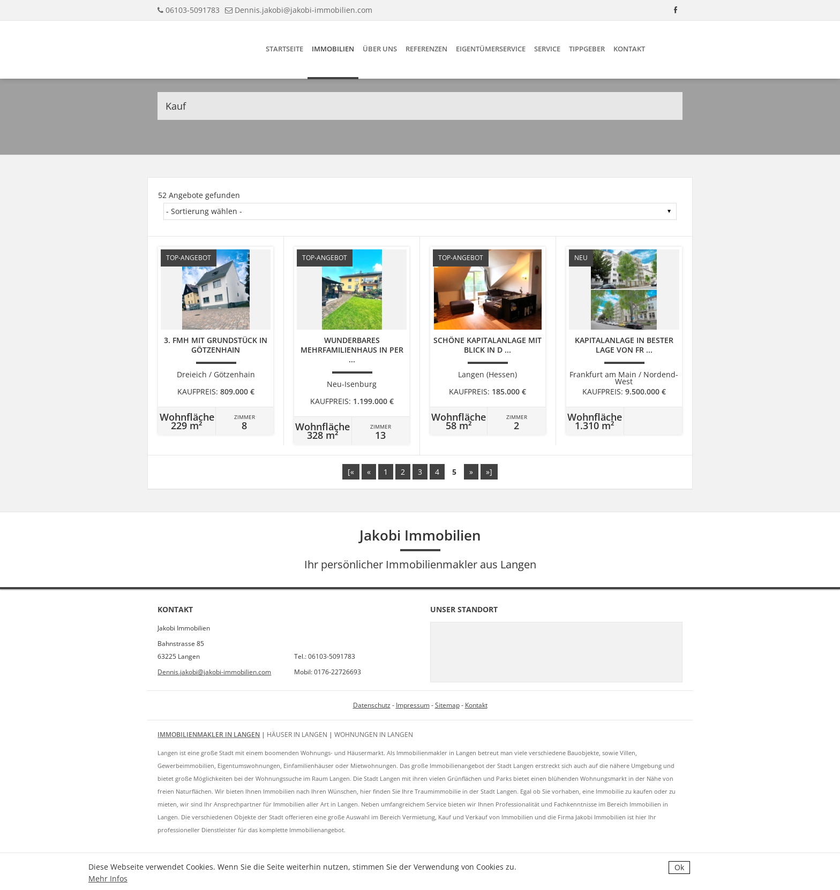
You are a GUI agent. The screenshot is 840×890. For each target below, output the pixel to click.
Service (547, 49)
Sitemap (447, 705)
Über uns (380, 49)
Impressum (413, 705)
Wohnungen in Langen (373, 734)
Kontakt (629, 49)
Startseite (284, 49)
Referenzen (426, 49)
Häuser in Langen (297, 734)
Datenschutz (372, 705)
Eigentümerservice (491, 49)
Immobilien (333, 49)
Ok (679, 867)
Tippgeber (587, 49)
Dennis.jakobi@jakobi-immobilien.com (303, 10)
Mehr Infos (108, 878)
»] (489, 472)
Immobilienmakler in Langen (209, 734)
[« (351, 472)
